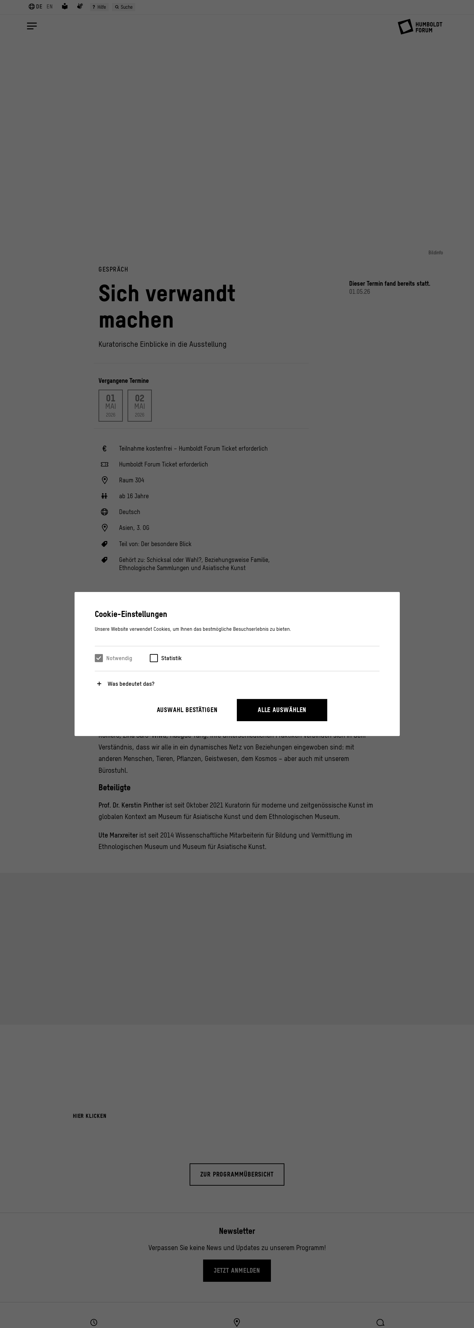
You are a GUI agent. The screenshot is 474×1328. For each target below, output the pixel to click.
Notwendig (119, 658)
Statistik (171, 658)
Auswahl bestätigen (187, 709)
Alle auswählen (282, 709)
